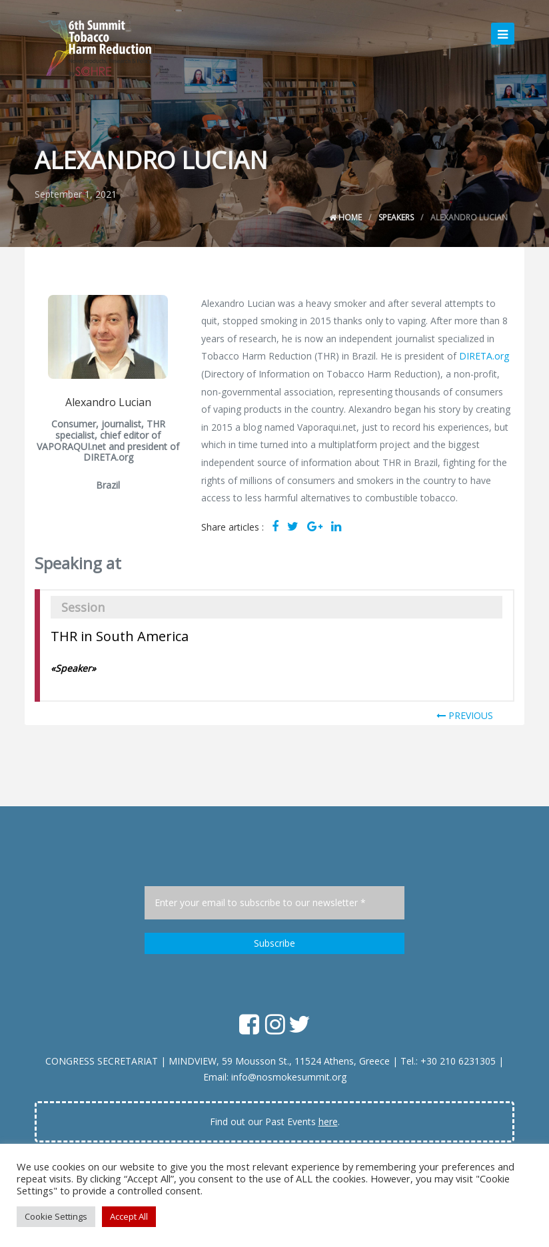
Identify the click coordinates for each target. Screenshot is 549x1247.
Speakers (396, 217)
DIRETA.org (484, 356)
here (328, 1121)
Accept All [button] (129, 1216)
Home (345, 217)
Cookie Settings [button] (56, 1216)
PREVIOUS (464, 715)
